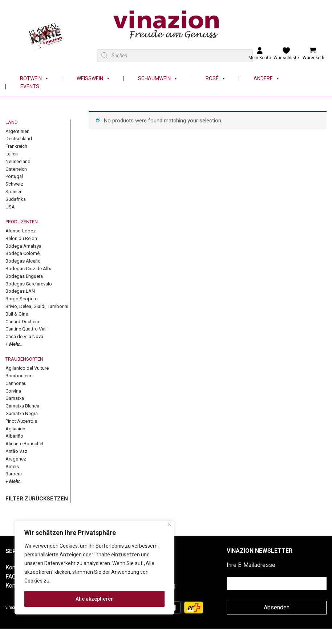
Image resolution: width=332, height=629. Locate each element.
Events (29, 86)
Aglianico (15, 428)
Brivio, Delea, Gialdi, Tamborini (36, 306)
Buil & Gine (16, 314)
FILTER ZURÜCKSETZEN (36, 498)
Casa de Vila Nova (24, 336)
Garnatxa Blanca (22, 406)
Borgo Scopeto (21, 298)
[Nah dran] (169, 524)
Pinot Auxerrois (21, 421)
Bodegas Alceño (23, 261)
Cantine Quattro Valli (26, 329)
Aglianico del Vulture (27, 368)
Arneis (12, 466)
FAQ (10, 576)
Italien (11, 154)
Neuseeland (18, 161)
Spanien (14, 191)
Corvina (13, 391)
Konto (12, 585)
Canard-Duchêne (22, 321)
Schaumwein (158, 78)
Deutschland (18, 138)
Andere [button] (267, 78)
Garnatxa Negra (21, 413)
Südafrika (15, 199)
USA (10, 207)
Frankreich (16, 146)
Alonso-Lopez (20, 231)
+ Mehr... (14, 344)
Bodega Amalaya (23, 246)
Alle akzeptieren (95, 599)
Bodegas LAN (20, 291)
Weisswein (93, 78)
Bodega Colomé (22, 253)
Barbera (13, 473)
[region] (94, 567)
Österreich (16, 169)
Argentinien (17, 131)
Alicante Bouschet (24, 443)
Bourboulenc (18, 375)
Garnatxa (14, 398)
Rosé (216, 78)
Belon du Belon (21, 238)
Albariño (14, 436)
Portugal (14, 176)
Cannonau (16, 383)
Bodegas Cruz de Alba (29, 268)
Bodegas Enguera (24, 276)
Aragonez (15, 459)
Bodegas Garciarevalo (28, 284)
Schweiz (14, 184)
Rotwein (34, 78)
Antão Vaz (16, 451)
